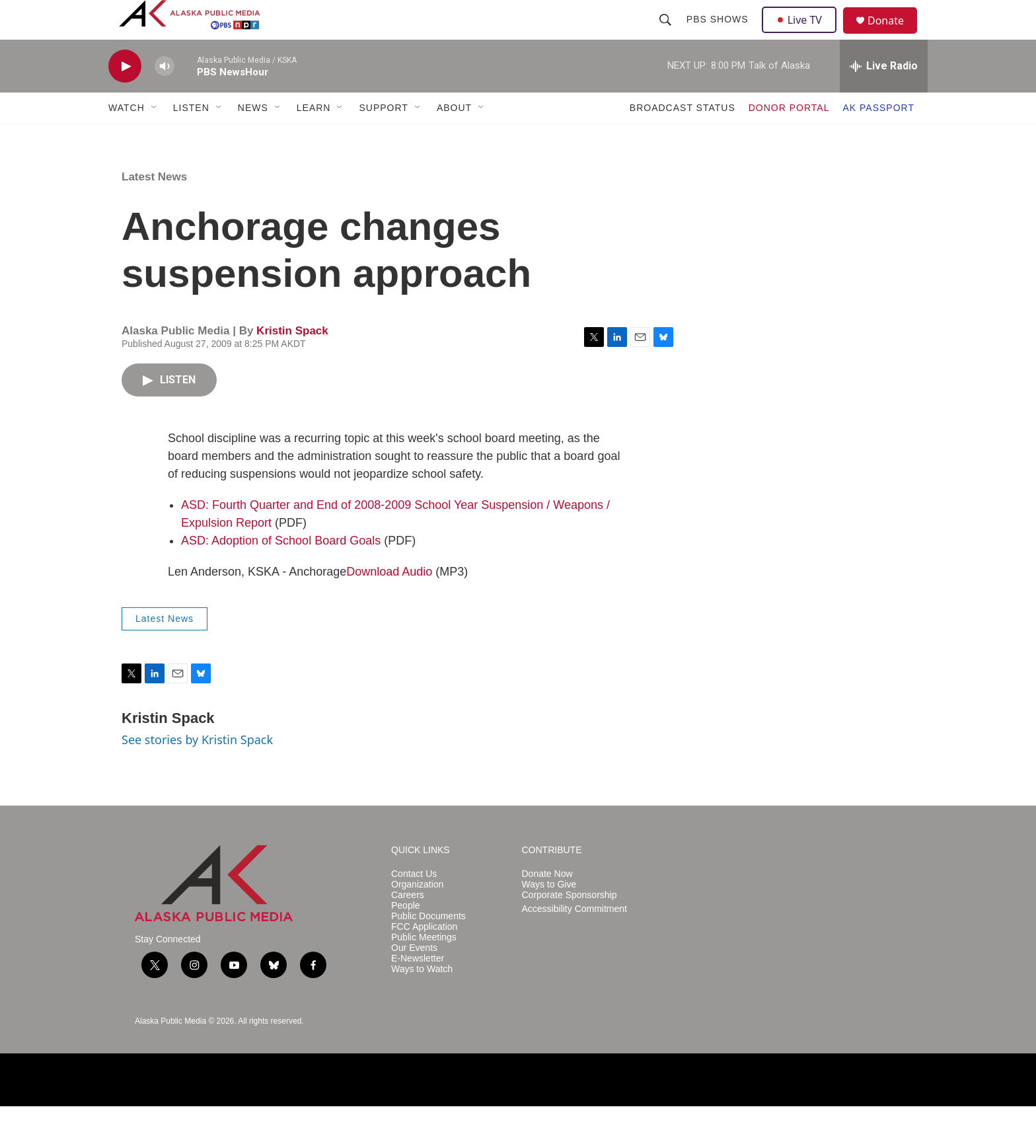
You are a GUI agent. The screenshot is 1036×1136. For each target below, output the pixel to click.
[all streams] (884, 95)
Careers (407, 925)
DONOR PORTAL (789, 137)
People (405, 935)
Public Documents (428, 946)
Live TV (803, 34)
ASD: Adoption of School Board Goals (281, 570)
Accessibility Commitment (574, 939)
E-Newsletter (417, 988)
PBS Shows (719, 34)
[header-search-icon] (666, 34)
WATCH (126, 137)
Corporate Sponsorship (569, 925)
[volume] (164, 96)
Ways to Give (549, 914)
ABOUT (454, 137)
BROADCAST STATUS (682, 137)
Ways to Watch (422, 999)
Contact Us (414, 904)
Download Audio (389, 601)
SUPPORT (383, 137)
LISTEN (191, 137)
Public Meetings (424, 967)
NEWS (253, 137)
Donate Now (547, 904)
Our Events (414, 978)
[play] (124, 96)
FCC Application (424, 957)
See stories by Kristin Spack (197, 769)
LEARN (314, 137)
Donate (893, 36)
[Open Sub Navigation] (154, 137)
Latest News (154, 206)
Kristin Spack (292, 360)
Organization (417, 914)
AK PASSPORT (878, 137)
